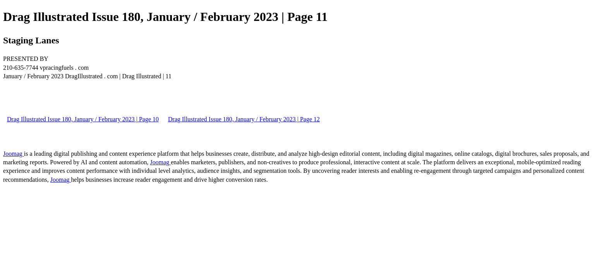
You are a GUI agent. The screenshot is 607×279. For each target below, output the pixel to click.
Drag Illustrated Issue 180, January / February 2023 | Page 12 (244, 119)
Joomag (13, 153)
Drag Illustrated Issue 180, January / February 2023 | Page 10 (83, 119)
